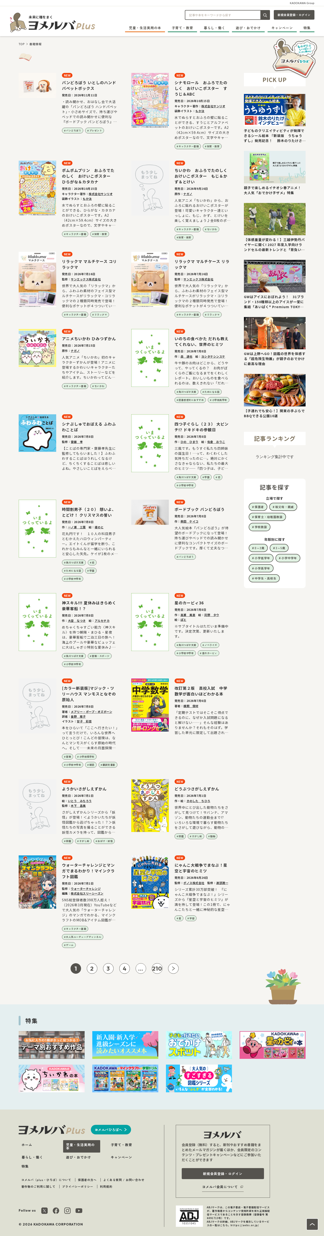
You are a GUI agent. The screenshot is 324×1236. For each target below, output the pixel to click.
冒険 (68, 756)
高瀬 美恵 (188, 615)
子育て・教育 (182, 27)
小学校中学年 (186, 485)
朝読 (91, 764)
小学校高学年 (219, 400)
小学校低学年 (86, 756)
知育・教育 (213, 146)
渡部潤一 (222, 883)
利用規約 (106, 1186)
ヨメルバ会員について (220, 1186)
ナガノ (187, 194)
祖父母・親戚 (284, 507)
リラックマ (100, 314)
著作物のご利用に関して (38, 1186)
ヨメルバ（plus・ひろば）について (46, 1180)
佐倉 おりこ (216, 442)
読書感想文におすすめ (191, 400)
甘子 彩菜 (84, 721)
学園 (206, 477)
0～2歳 (259, 548)
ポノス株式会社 (193, 883)
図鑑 (68, 841)
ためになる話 (212, 392)
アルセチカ (102, 620)
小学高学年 (262, 568)
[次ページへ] (173, 968)
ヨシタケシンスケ (213, 356)
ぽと (184, 620)
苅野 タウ (211, 615)
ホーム (27, 1144)
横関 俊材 (190, 706)
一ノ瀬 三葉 (77, 527)
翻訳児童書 (109, 764)
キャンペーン (282, 27)
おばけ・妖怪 (105, 841)
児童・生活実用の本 (145, 27)
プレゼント (95, 130)
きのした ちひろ (198, 801)
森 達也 (186, 356)
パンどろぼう (73, 130)
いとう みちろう (80, 801)
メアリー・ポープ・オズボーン (91, 712)
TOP (22, 44)
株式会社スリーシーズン (87, 893)
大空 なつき (77, 620)
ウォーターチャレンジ (86, 888)
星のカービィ (209, 653)
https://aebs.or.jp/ (245, 1225)
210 (157, 968)
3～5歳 (280, 548)
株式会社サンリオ (213, 106)
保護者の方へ (87, 1180)
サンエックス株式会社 (86, 279)
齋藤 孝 (77, 442)
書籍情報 (35, 44)
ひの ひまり (189, 442)
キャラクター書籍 (189, 146)
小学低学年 (262, 558)
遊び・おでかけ (248, 27)
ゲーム (70, 945)
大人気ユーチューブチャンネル (83, 937)
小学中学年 (289, 558)
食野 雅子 (78, 716)
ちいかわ (212, 229)
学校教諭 (261, 527)
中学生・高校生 (265, 578)
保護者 (259, 507)
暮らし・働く (214, 27)
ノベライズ (210, 645)
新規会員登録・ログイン (294, 15)
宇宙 (191, 918)
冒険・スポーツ (101, 656)
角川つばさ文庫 (187, 392)
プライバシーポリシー (77, 1186)
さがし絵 (84, 841)
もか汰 (199, 111)
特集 (307, 27)
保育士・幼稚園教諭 (269, 517)
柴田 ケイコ (189, 521)
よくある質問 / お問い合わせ (123, 1180)
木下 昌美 (78, 806)
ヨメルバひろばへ (108, 1129)
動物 (212, 836)
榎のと (99, 527)
